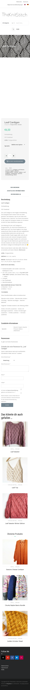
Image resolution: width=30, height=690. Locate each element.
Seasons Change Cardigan (15, 569)
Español (16, 171)
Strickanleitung (9, 175)
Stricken (20, 124)
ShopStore (9, 683)
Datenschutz (19, 1)
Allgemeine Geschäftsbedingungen (15, 4)
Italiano (21, 172)
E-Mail (3, 382)
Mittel (12, 449)
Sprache (7, 146)
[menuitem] (24, 4)
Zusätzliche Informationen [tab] (16, 191)
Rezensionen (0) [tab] (16, 194)
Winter (15, 175)
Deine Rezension (5, 364)
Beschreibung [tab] (15, 187)
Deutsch (7, 171)
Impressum (25, 1)
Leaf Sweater (15, 452)
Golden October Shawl (15, 641)
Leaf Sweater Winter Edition (15, 523)
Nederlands (14, 173)
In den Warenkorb (15, 161)
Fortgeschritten (13, 124)
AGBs (2, 669)
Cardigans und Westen (18, 169)
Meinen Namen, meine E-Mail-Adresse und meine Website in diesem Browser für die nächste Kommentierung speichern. (10, 398)
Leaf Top (15, 487)
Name (3, 374)
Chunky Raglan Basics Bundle (15, 605)
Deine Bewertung (5, 357)
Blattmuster (22, 250)
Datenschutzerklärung (12, 390)
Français (16, 172)
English (12, 171)
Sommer (20, 173)
